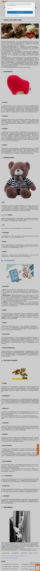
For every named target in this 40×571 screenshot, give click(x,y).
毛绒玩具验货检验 (35, 548)
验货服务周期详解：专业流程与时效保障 (9, 568)
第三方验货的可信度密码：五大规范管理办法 (10, 566)
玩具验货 (30, 553)
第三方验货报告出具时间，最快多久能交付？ (10, 564)
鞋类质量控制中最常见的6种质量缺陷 (11, 557)
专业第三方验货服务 (5, 553)
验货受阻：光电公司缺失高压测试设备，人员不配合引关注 (15, 555)
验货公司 (35, 553)
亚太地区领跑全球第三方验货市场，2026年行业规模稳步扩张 (30, 564)
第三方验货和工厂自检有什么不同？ (28, 566)
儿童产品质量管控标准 (9, 260)
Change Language (20, 12)
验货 (4, 550)
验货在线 (19, 550)
